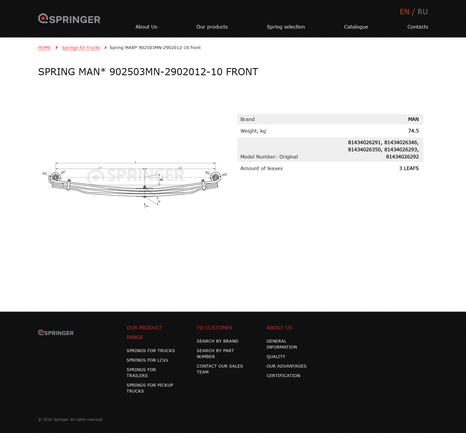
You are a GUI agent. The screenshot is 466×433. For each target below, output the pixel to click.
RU (423, 11)
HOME (44, 47)
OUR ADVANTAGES (287, 365)
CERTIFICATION (283, 375)
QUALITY (276, 356)
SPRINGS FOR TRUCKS (151, 350)
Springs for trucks (81, 47)
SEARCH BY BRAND (217, 340)
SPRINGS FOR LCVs (147, 360)
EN (405, 11)
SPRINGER (69, 21)
